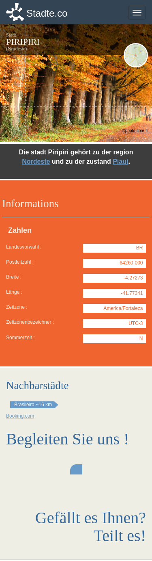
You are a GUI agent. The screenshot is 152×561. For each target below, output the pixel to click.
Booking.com (20, 416)
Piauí (120, 161)
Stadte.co (46, 13)
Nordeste (36, 161)
